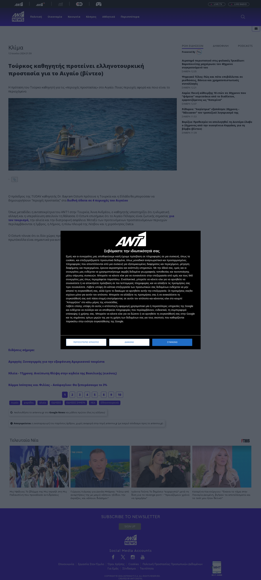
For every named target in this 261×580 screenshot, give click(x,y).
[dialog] (131, 290)
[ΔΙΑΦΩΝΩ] (194, 237)
